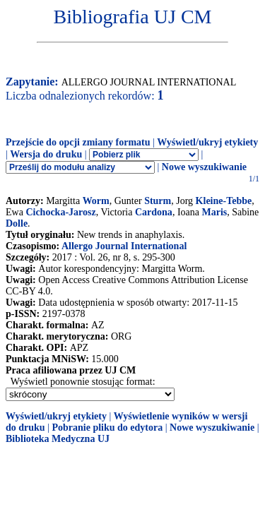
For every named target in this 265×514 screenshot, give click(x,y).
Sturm (157, 201)
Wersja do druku (46, 154)
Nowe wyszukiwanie (204, 167)
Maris (214, 212)
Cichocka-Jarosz (60, 212)
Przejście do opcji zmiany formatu (78, 142)
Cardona (153, 212)
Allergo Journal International (124, 246)
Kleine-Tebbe (224, 201)
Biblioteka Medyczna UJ (58, 439)
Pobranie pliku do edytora (107, 427)
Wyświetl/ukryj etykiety (207, 142)
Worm (96, 201)
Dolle (17, 223)
